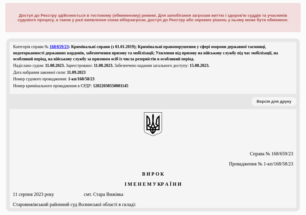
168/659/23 (59, 46)
